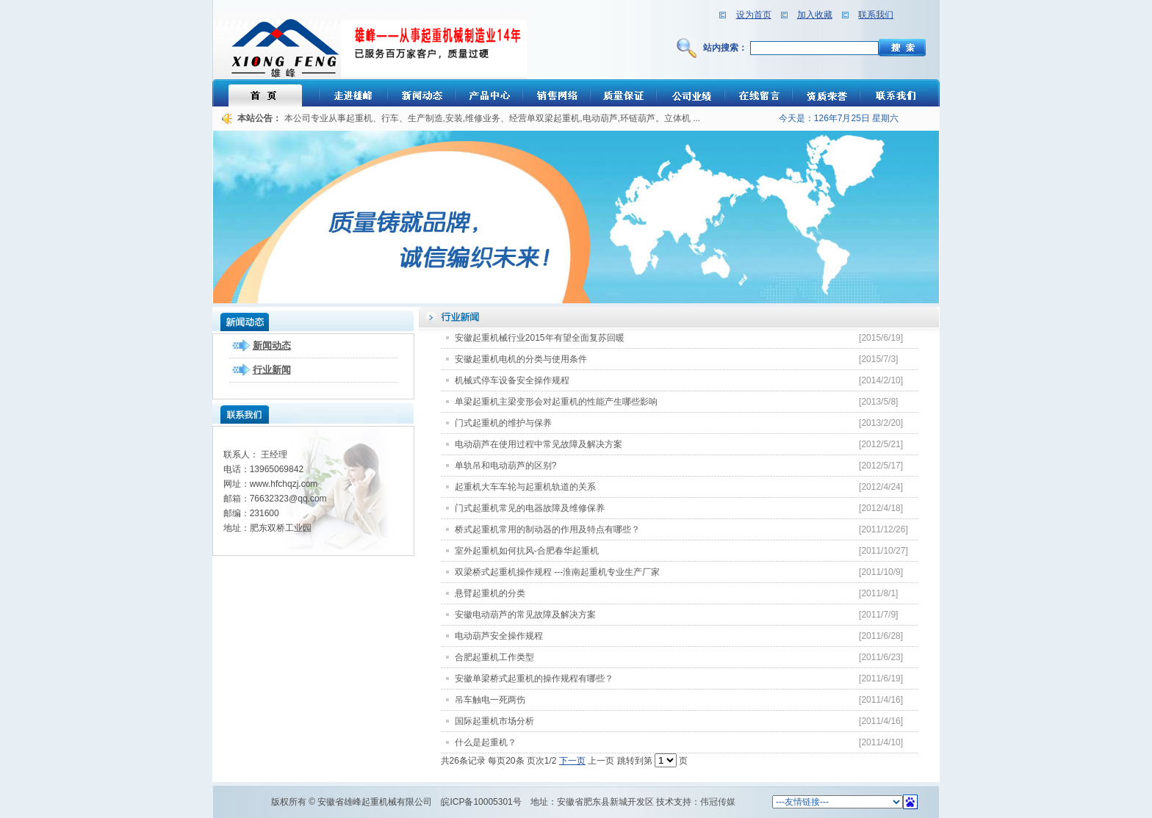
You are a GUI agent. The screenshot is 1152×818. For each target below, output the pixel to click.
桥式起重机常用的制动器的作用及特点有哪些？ (547, 529)
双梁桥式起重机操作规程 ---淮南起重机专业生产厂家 (557, 572)
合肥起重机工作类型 (494, 657)
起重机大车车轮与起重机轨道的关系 (525, 487)
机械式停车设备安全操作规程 (512, 380)
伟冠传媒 (717, 802)
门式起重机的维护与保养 (503, 423)
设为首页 (753, 15)
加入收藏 (814, 15)
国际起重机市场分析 (494, 721)
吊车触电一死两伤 (490, 700)
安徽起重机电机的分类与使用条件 (521, 359)
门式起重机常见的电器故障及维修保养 (530, 508)
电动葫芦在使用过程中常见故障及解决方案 (538, 444)
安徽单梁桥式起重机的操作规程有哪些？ (534, 678)
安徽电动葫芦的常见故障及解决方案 (525, 614)
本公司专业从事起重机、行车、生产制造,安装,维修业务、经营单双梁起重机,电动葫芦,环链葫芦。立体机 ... (492, 118)
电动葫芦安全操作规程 (499, 636)
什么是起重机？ (485, 742)
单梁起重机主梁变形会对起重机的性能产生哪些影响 (556, 402)
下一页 (572, 761)
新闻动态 (272, 345)
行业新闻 (272, 369)
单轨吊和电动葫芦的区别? (506, 465)
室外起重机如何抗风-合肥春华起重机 (527, 551)
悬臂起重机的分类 (490, 593)
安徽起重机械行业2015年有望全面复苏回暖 (539, 338)
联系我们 (875, 15)
